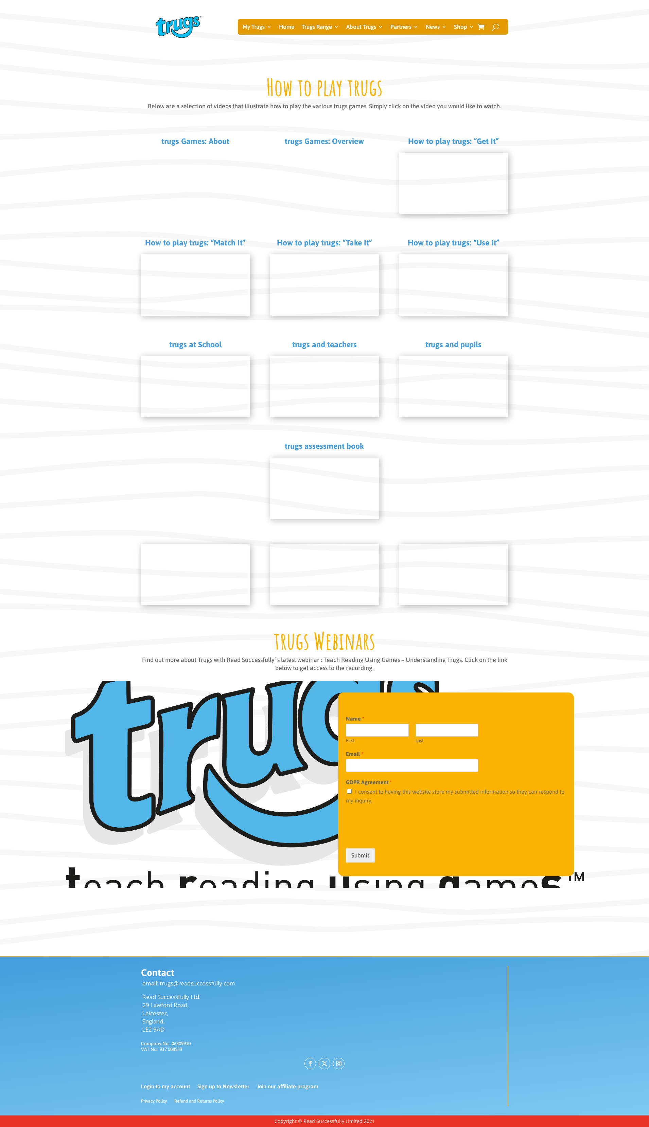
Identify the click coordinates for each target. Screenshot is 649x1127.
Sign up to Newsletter (223, 1086)
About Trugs (361, 27)
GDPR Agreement (369, 782)
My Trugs (254, 27)
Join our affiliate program (287, 1086)
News (433, 27)
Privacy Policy (154, 1101)
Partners (400, 27)
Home (286, 27)
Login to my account (165, 1086)
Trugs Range (317, 27)
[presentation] (397, 837)
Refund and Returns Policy (199, 1101)
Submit (360, 855)
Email (354, 754)
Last (419, 740)
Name (355, 719)
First (350, 740)
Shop (460, 27)
